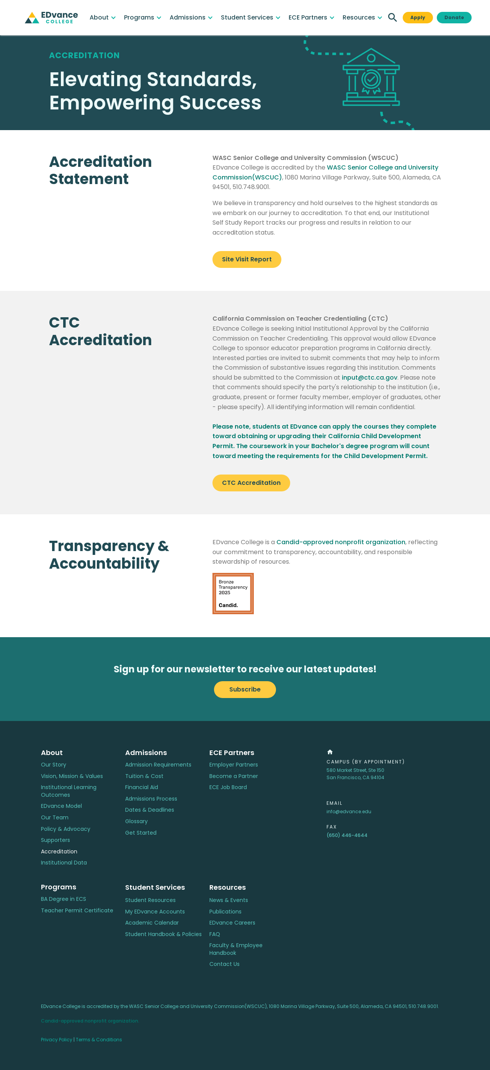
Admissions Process (151, 798)
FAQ (214, 934)
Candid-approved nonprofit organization (340, 542)
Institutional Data (64, 862)
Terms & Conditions (99, 1039)
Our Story (53, 764)
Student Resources (150, 900)
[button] (103, 18)
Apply (417, 17)
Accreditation (59, 851)
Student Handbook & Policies (163, 934)
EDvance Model (61, 806)
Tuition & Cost (144, 776)
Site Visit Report (247, 259)
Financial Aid (141, 787)
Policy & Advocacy (65, 829)
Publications (225, 911)
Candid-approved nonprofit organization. (90, 1021)
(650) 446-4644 (347, 835)
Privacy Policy (56, 1039)
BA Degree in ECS (63, 899)
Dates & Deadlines (149, 810)
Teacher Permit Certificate (77, 910)
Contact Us (224, 964)
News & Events (228, 900)
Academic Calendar (152, 922)
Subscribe (245, 689)
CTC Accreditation (251, 482)
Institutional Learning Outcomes (68, 791)
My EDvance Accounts (155, 911)
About (52, 752)
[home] (51, 17)
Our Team (55, 817)
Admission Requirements (158, 764)
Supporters (55, 840)
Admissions (146, 752)
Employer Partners (233, 764)
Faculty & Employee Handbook (236, 949)
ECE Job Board (228, 787)
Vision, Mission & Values (72, 776)
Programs (58, 887)
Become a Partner (233, 776)
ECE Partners (231, 752)
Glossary (136, 821)
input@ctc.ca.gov (369, 377)
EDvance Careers (232, 922)
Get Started (141, 833)
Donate (454, 17)
